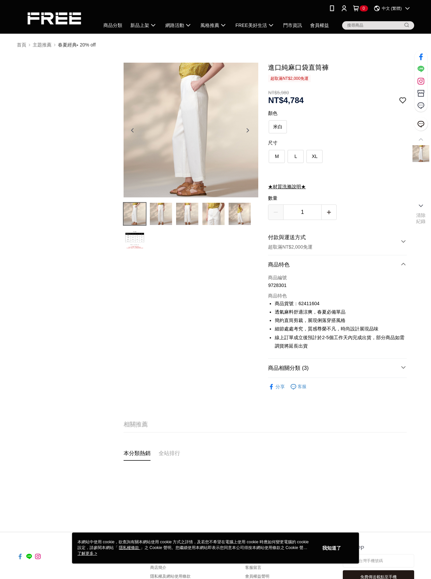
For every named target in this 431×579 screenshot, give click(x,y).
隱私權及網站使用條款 (170, 576)
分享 (276, 386)
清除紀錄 (421, 218)
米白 (278, 126)
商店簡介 (158, 567)
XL (315, 156)
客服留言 (253, 567)
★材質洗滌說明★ (287, 186)
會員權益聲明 (257, 576)
